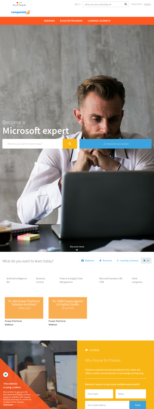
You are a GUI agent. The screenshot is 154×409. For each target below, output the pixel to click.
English (147, 4)
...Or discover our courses (115, 143)
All (146, 260)
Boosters (105, 260)
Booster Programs (71, 20)
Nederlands (136, 4)
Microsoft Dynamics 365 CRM (110, 280)
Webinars (49, 20)
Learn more (8, 404)
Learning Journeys (99, 20)
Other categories (137, 280)
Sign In (77, 4)
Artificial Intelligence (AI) (16, 280)
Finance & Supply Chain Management (71, 280)
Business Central (40, 280)
